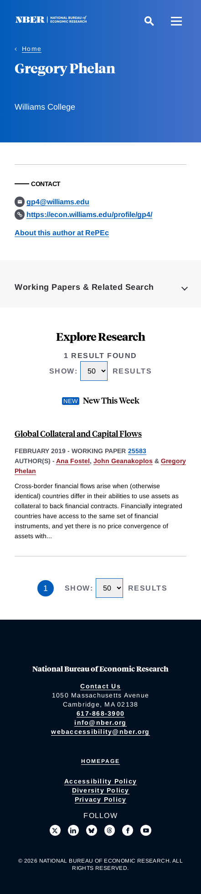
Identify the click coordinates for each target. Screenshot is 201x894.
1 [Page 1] (45, 588)
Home (31, 48)
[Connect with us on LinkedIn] (73, 830)
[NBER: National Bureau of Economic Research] (53, 21)
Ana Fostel (73, 461)
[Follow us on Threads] (109, 830)
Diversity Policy (100, 790)
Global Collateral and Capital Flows (78, 433)
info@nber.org (100, 722)
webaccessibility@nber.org (100, 731)
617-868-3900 (100, 713)
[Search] (149, 21)
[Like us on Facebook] (127, 830)
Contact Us (100, 686)
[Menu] (176, 21)
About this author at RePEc (62, 233)
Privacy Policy (101, 799)
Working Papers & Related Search (84, 287)
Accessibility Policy (100, 781)
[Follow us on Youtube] (145, 830)
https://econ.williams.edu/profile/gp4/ (89, 214)
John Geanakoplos (123, 461)
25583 (137, 451)
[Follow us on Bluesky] (91, 830)
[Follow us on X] (55, 830)
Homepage (100, 761)
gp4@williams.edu (57, 202)
